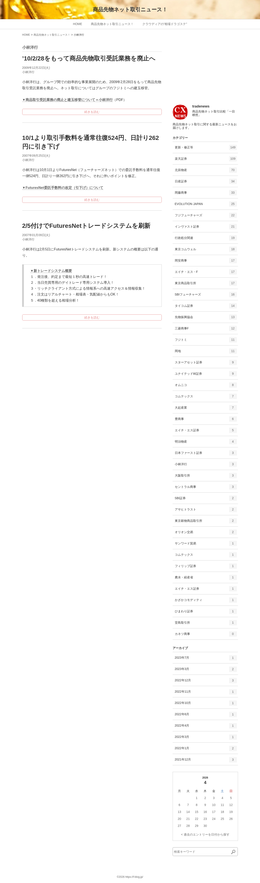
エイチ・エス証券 (206, 432)
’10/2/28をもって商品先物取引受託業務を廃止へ (88, 58)
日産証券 (206, 183)
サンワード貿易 (206, 545)
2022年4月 (206, 727)
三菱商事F (206, 330)
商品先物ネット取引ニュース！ (130, 9)
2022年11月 (206, 693)
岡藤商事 (206, 194)
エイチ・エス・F (206, 273)
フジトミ (206, 341)
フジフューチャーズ (206, 217)
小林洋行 (28, 72)
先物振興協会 (206, 318)
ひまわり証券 (206, 613)
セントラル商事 (206, 488)
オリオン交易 (206, 533)
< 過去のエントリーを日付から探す (205, 834)
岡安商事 (206, 262)
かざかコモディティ (206, 601)
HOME (77, 24)
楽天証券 (206, 160)
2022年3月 (206, 738)
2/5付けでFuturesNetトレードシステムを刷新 (86, 225)
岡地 (206, 352)
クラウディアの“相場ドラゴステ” (164, 24)
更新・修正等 (206, 149)
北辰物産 (206, 171)
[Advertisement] (205, 72)
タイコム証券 (206, 307)
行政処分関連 (206, 239)
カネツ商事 (206, 635)
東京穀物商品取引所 (206, 522)
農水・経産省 (206, 579)
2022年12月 (206, 682)
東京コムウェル (206, 251)
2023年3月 (206, 670)
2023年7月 (206, 659)
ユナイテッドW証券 (206, 375)
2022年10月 (206, 704)
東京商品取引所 (206, 284)
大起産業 (206, 409)
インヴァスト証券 (206, 228)
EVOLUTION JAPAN (206, 205)
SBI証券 (206, 499)
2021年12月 (206, 761)
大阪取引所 (206, 477)
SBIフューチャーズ (206, 296)
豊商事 (206, 420)
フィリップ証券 (206, 567)
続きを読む (92, 112)
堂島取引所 (206, 624)
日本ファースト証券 (206, 454)
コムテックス (206, 398)
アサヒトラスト (206, 511)
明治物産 (206, 443)
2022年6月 (206, 716)
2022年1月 (206, 750)
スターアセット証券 (206, 364)
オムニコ (206, 386)
